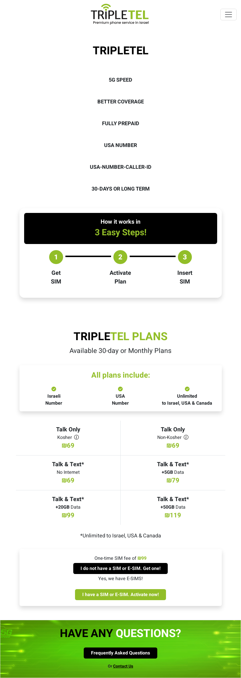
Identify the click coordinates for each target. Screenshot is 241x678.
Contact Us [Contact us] (123, 666)
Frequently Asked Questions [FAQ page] (120, 653)
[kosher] (76, 437)
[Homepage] (120, 18)
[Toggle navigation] (228, 14)
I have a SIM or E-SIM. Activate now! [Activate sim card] (120, 594)
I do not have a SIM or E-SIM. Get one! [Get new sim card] (120, 568)
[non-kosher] (186, 437)
